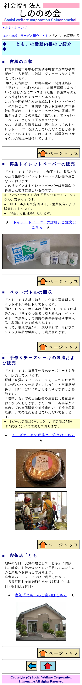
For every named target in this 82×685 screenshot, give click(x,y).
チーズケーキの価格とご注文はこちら (43, 435)
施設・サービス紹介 (25, 35)
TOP (5, 35)
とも (45, 35)
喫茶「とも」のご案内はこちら (41, 595)
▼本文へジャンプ (14, 27)
